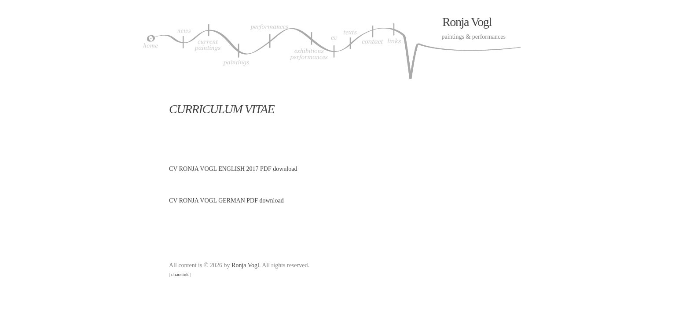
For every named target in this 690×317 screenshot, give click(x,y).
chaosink (180, 274)
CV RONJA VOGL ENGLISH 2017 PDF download (233, 169)
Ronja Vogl (467, 22)
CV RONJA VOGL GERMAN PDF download (226, 200)
